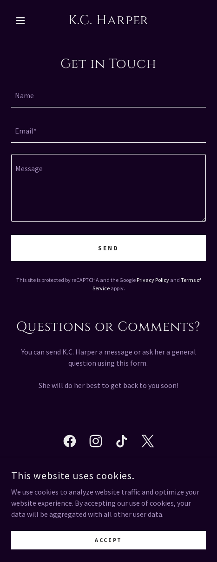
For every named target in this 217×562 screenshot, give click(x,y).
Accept (108, 539)
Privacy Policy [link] (153, 279)
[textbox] (108, 95)
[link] (108, 20)
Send (108, 248)
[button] (25, 20)
